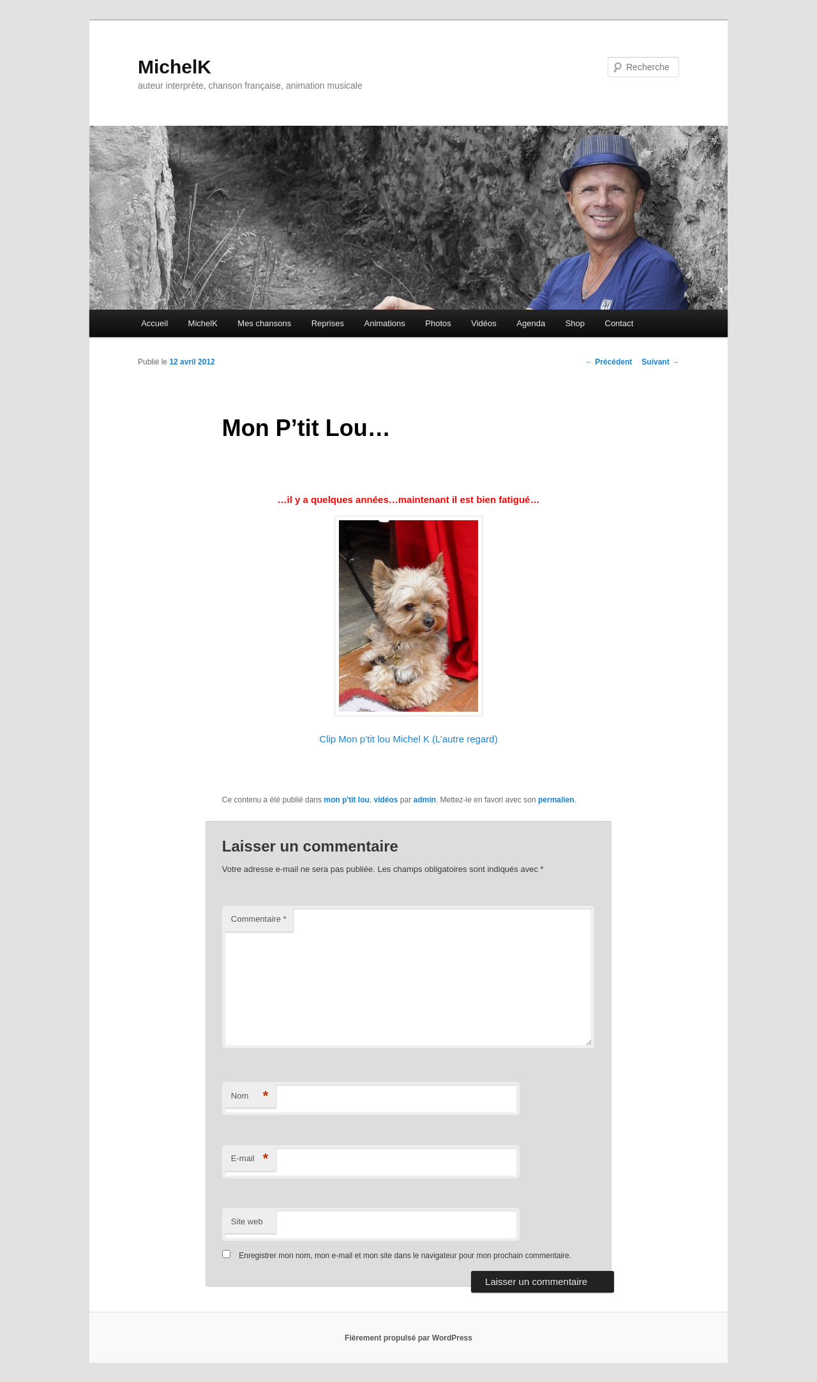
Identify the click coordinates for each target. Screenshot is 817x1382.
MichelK (174, 66)
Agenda (530, 323)
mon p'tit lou (347, 799)
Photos (438, 323)
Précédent (608, 361)
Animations (384, 323)
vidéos (386, 799)
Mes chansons (264, 323)
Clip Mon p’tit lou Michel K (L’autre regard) (408, 738)
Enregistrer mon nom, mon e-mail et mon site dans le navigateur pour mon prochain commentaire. (405, 1255)
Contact (619, 323)
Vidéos (484, 323)
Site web (247, 1221)
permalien (556, 799)
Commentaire (259, 919)
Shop (575, 323)
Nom (250, 1096)
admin (425, 799)
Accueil (154, 323)
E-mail (250, 1159)
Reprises (327, 323)
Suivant (660, 361)
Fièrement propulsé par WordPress (408, 1337)
